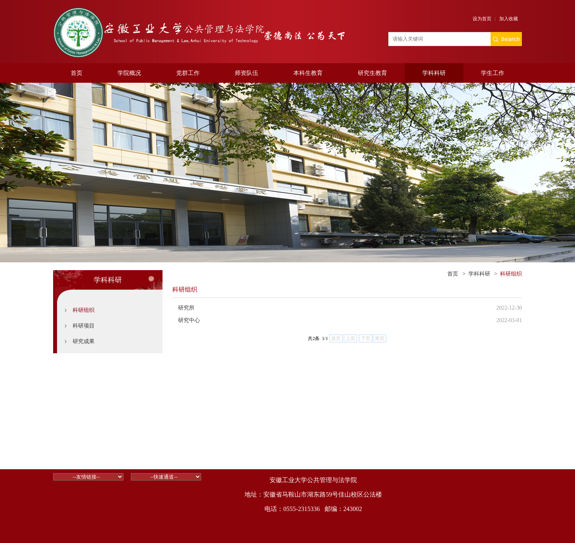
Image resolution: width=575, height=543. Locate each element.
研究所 (186, 308)
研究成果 (84, 341)
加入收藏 (508, 18)
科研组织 (84, 310)
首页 (76, 73)
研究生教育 (372, 73)
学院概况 (129, 73)
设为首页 (482, 18)
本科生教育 (308, 73)
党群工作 (188, 73)
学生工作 (492, 73)
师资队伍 (246, 73)
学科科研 (434, 73)
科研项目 (84, 326)
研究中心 (189, 320)
